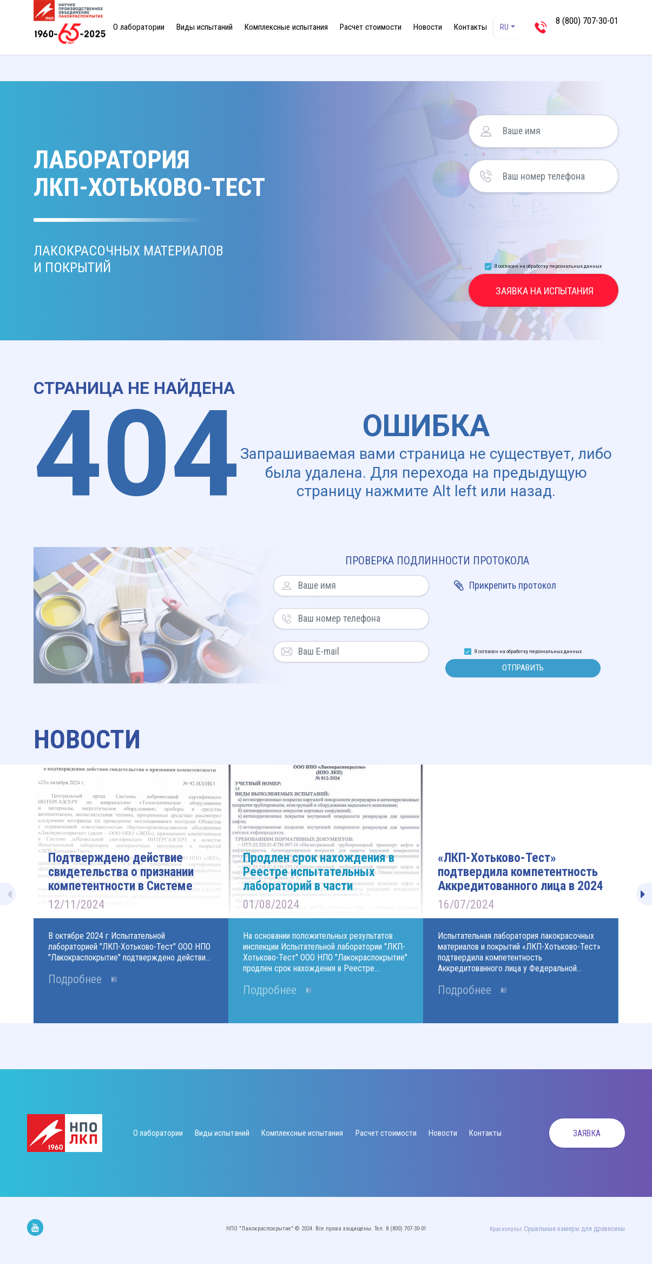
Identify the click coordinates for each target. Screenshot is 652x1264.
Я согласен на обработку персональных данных (548, 266)
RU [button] (505, 27)
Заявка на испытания (545, 291)
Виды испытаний (204, 27)
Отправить (523, 669)
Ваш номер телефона (486, 176)
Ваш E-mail (286, 652)
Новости (427, 27)
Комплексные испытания (286, 27)
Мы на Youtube (35, 1230)
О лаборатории (138, 27)
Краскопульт (515, 1231)
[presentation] (544, 224)
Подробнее (78, 984)
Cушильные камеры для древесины (579, 1231)
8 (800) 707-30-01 (587, 27)
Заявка (581, 1136)
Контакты (470, 27)
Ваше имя (486, 131)
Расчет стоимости (370, 27)
